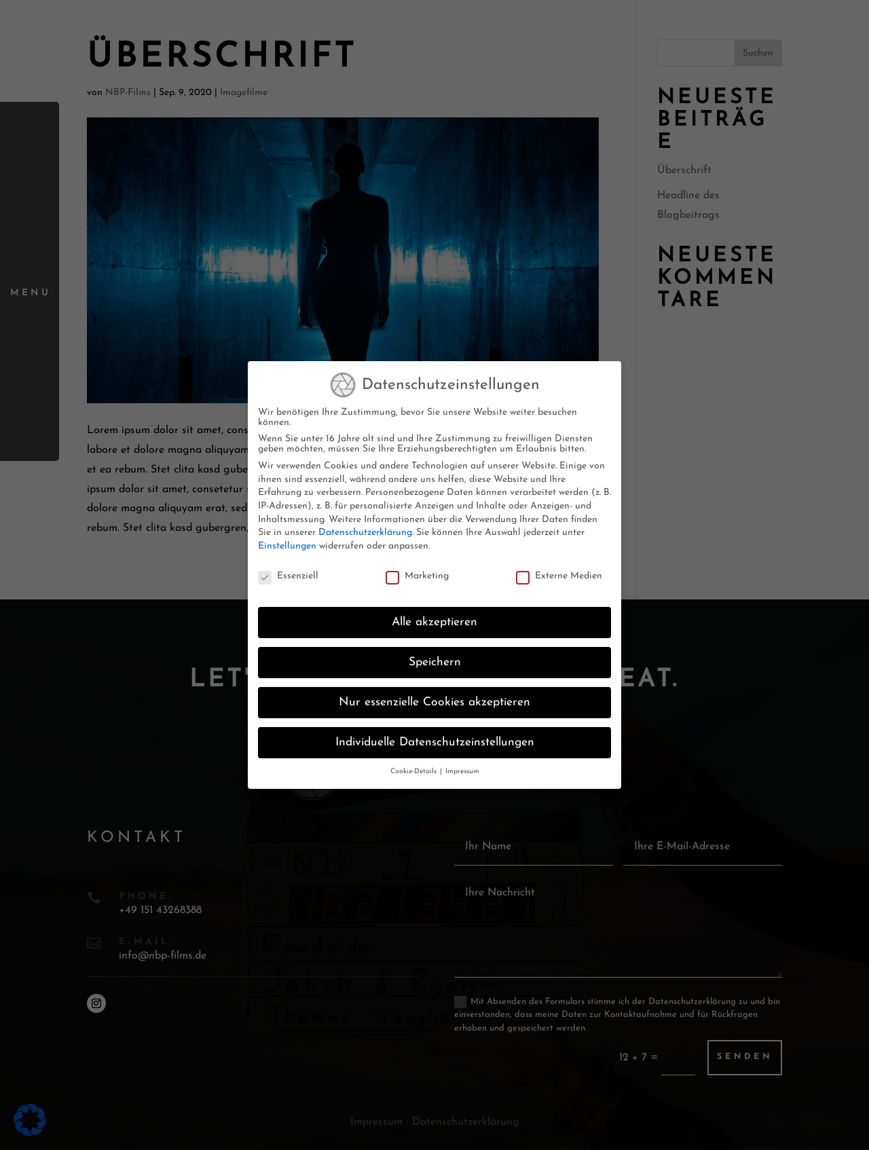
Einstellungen (287, 539)
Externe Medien (559, 568)
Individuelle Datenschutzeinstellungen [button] (434, 735)
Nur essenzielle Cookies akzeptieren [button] (434, 695)
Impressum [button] (462, 764)
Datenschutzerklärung (365, 526)
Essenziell (288, 568)
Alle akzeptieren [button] (434, 615)
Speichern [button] (435, 655)
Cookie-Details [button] (414, 764)
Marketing (417, 568)
